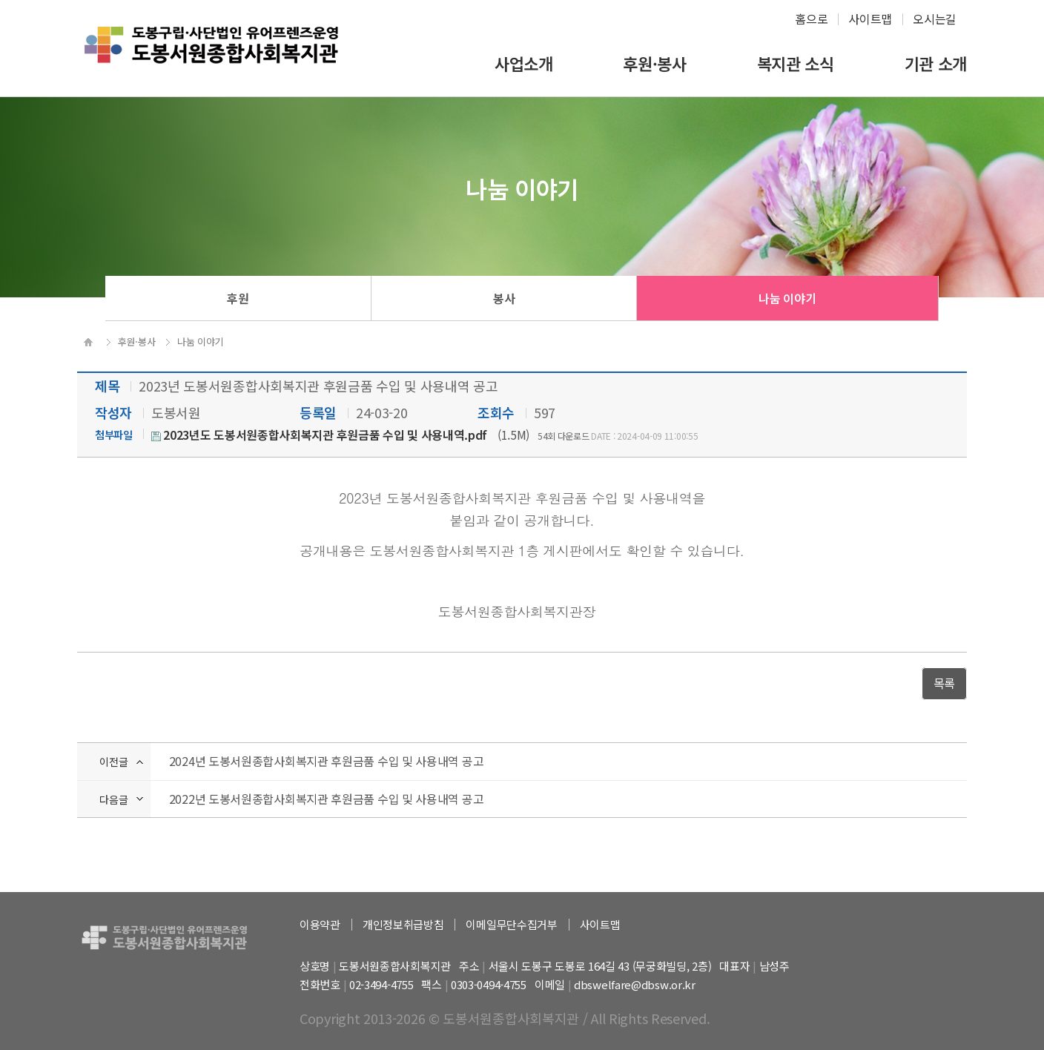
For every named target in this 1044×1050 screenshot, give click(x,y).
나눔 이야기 (787, 298)
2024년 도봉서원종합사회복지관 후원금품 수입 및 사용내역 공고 (326, 761)
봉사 (504, 298)
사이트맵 (870, 18)
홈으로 (811, 18)
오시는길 (935, 18)
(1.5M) (340, 434)
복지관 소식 (795, 63)
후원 (237, 298)
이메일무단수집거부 (511, 924)
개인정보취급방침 (403, 924)
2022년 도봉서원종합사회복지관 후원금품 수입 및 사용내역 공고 (326, 799)
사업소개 (524, 63)
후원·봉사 (655, 63)
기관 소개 (936, 63)
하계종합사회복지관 (211, 56)
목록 (944, 683)
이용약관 (320, 924)
